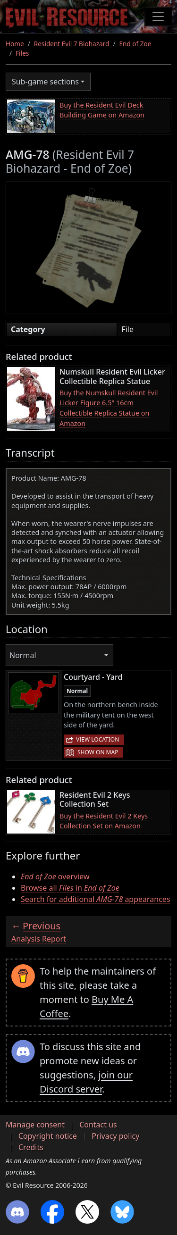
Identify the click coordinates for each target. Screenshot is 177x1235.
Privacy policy (115, 1136)
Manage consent (35, 1124)
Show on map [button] (97, 752)
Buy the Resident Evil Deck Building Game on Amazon (101, 110)
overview (55, 876)
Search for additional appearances (95, 899)
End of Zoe (135, 43)
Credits (30, 1147)
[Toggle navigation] (158, 16)
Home (15, 43)
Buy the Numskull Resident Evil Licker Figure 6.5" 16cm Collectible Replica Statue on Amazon (108, 408)
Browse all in (70, 888)
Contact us (98, 1124)
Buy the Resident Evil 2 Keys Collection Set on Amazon (103, 821)
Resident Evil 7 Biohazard (72, 43)
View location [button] (97, 739)
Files (22, 53)
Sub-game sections (45, 81)
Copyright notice (47, 1136)
